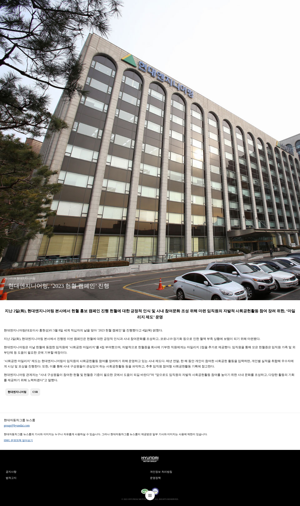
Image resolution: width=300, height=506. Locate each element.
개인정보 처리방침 (161, 471)
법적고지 (11, 478)
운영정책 (155, 478)
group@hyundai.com (17, 425)
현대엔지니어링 (17, 392)
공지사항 (11, 471)
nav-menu (150, 495)
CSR (35, 392)
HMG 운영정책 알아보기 (18, 440)
